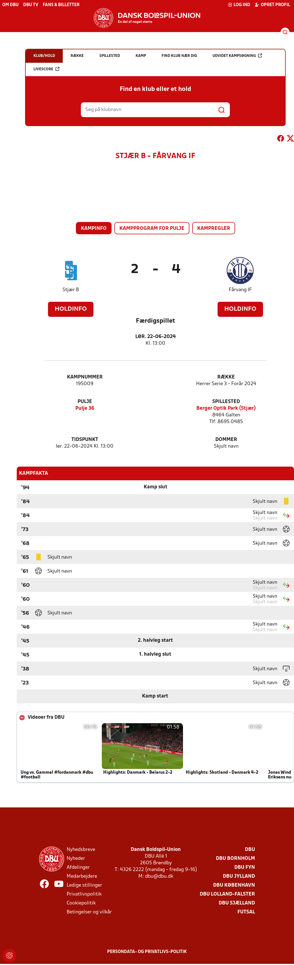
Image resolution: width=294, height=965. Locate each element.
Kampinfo (94, 228)
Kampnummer (85, 377)
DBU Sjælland (237, 903)
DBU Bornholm (235, 858)
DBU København (234, 885)
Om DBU (10, 5)
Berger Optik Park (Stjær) (226, 408)
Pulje (85, 401)
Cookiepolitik (81, 903)
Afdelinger (78, 867)
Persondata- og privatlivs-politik (147, 952)
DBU (250, 849)
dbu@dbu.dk (159, 876)
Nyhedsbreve (81, 849)
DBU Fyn (244, 867)
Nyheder (76, 858)
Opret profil (272, 4)
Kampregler (213, 228)
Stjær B (70, 290)
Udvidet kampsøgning (237, 56)
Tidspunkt (84, 439)
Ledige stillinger (84, 885)
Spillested (226, 401)
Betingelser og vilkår (89, 912)
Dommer (226, 439)
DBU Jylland (239, 876)
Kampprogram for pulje (151, 228)
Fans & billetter (61, 5)
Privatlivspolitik (84, 894)
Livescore (46, 69)
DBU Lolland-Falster (227, 894)
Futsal (246, 912)
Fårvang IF (240, 290)
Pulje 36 (84, 408)
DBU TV (30, 5)
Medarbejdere (82, 876)
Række (226, 377)
